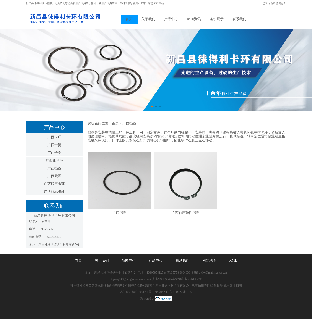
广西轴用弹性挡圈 (185, 213)
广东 (169, 292)
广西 (176, 292)
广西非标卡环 (54, 191)
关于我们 (148, 19)
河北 (162, 292)
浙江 (142, 292)
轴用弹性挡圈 (80, 3)
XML (233, 260)
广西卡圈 (54, 153)
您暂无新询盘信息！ (274, 3)
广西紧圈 (54, 176)
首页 (129, 19)
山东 (189, 292)
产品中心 (171, 19)
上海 (155, 292)
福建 (183, 292)
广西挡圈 (54, 168)
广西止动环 (54, 160)
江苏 (148, 292)
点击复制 (158, 279)
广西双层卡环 (54, 184)
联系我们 (239, 19)
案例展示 (217, 19)
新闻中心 (129, 260)
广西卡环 (54, 137)
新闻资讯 (194, 19)
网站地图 (209, 260)
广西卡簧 (54, 145)
